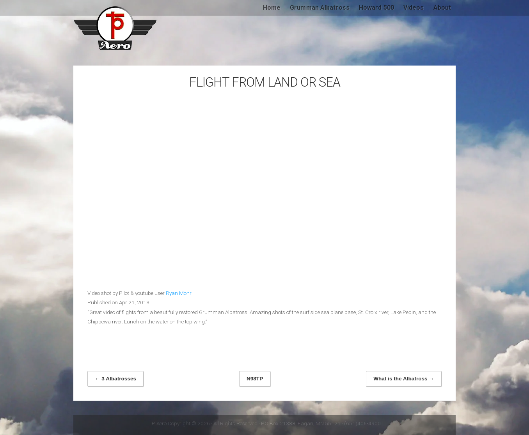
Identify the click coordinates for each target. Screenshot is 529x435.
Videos (413, 7)
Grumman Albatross (320, 7)
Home (271, 7)
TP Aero (115, 28)
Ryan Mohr (179, 293)
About (442, 7)
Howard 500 (376, 7)
